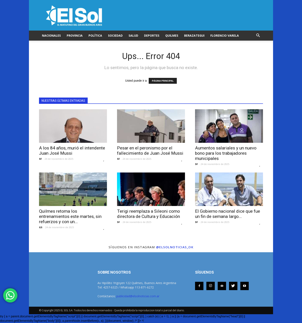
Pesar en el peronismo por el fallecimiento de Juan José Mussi (150, 150)
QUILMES (171, 35)
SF (40, 158)
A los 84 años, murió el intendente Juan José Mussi (72, 150)
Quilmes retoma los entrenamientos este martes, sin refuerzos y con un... (70, 216)
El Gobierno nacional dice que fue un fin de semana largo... (227, 214)
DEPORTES (151, 35)
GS (40, 227)
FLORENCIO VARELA (224, 35)
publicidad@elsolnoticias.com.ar (137, 296)
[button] (258, 36)
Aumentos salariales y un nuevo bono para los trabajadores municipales (225, 153)
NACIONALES (51, 35)
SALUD (133, 35)
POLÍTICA (95, 35)
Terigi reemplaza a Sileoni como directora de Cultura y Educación (148, 214)
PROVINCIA (75, 35)
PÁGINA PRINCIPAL (163, 81)
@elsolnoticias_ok (175, 247)
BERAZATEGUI (194, 35)
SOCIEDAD (115, 35)
